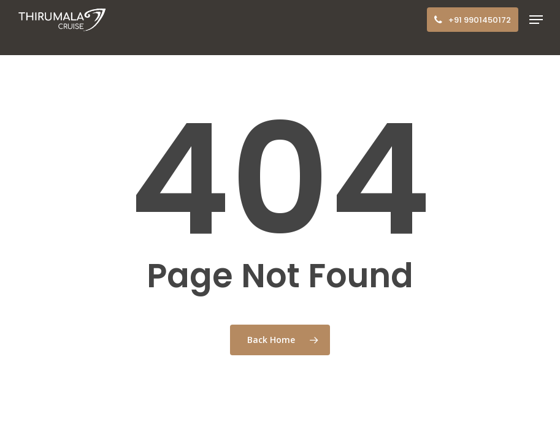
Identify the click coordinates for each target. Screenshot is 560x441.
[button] (536, 19)
